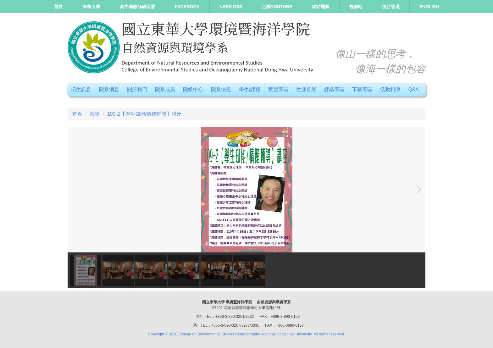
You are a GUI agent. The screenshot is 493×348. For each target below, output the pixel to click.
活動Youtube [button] (277, 6)
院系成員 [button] (165, 89)
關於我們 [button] (137, 89)
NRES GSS (230, 6)
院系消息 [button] (109, 89)
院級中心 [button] (193, 89)
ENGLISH (429, 6)
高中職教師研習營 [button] (137, 6)
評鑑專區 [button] (334, 89)
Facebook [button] (187, 6)
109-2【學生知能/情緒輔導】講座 (144, 114)
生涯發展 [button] (306, 89)
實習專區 (278, 89)
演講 (95, 114)
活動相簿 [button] (390, 89)
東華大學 (91, 6)
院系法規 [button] (221, 89)
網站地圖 (321, 6)
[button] (417, 189)
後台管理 (391, 6)
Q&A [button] (413, 89)
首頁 (58, 6)
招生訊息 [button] (81, 89)
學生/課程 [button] (249, 89)
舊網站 (355, 6)
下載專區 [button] (362, 89)
